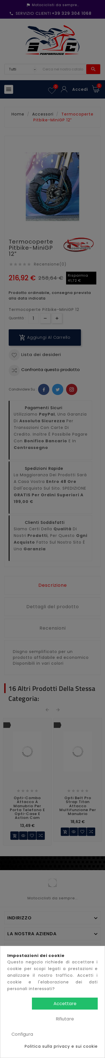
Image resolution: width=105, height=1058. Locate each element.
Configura (22, 1034)
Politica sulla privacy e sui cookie (61, 1046)
